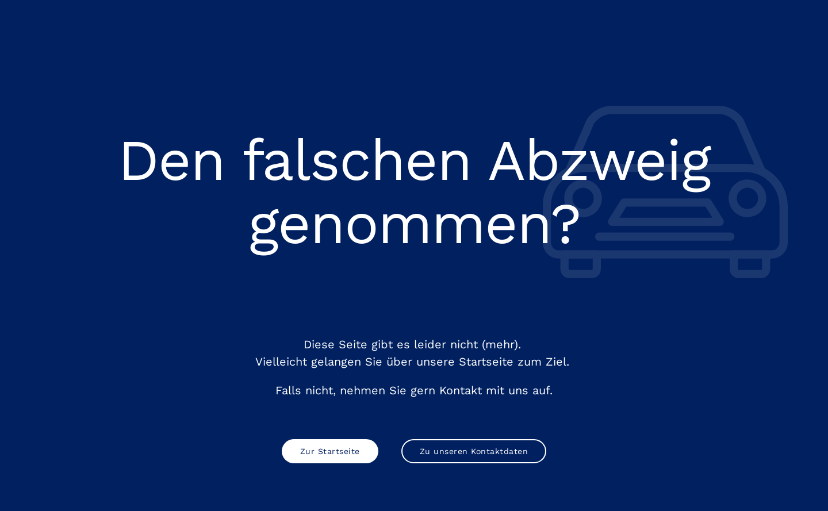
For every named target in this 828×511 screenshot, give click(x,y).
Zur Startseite (330, 451)
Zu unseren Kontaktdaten (474, 451)
